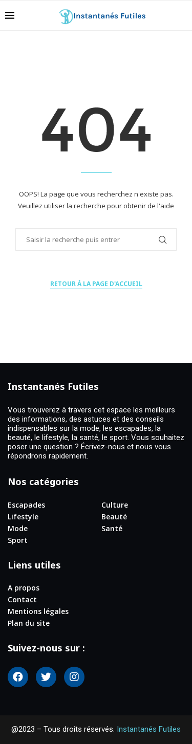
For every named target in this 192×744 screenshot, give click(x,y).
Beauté (114, 516)
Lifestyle (23, 516)
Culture (114, 505)
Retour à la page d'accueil (96, 283)
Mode (18, 528)
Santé (111, 528)
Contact (22, 599)
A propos (23, 588)
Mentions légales (38, 611)
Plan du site (29, 623)
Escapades (26, 505)
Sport (18, 540)
